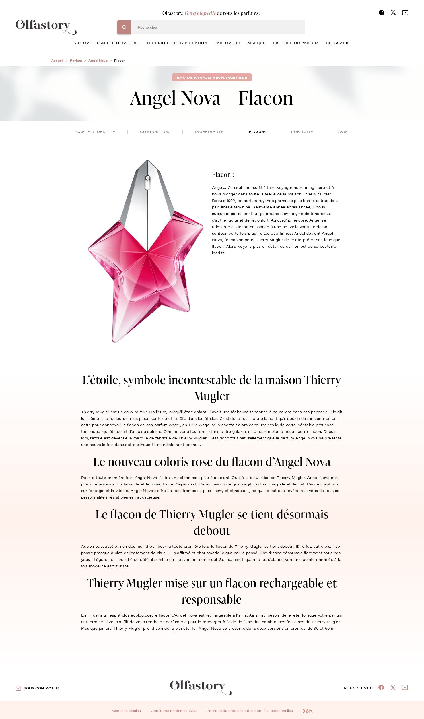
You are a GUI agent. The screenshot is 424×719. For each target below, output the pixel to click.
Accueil (57, 60)
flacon (257, 131)
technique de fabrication (176, 42)
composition (155, 131)
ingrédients (209, 131)
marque (257, 42)
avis (343, 131)
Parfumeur (227, 42)
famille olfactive (118, 42)
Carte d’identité (95, 131)
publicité (302, 131)
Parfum (76, 60)
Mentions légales (126, 710)
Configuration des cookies (174, 710)
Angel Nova (98, 60)
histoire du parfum (296, 42)
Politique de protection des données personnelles (250, 710)
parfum (81, 42)
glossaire (338, 42)
